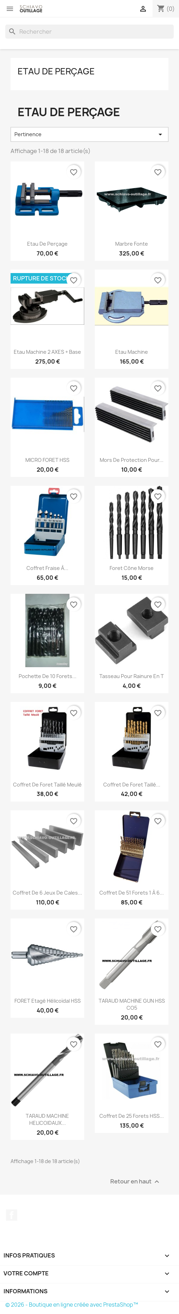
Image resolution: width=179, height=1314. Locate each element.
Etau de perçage (56, 71)
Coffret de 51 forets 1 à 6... (131, 892)
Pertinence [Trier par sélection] (89, 134)
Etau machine (131, 352)
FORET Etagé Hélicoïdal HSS (47, 1000)
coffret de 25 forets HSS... (131, 1116)
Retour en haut (135, 1181)
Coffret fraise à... (47, 568)
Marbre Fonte (131, 243)
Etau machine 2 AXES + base (47, 352)
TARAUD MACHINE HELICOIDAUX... (47, 1119)
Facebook (11, 1215)
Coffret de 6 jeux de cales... (47, 892)
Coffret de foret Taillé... (131, 784)
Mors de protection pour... (131, 460)
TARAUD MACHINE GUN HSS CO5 (132, 1004)
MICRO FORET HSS (47, 460)
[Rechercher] (89, 32)
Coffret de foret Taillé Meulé (47, 784)
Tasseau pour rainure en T (131, 676)
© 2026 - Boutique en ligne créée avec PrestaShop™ (71, 1304)
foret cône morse (132, 568)
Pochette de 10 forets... (47, 676)
